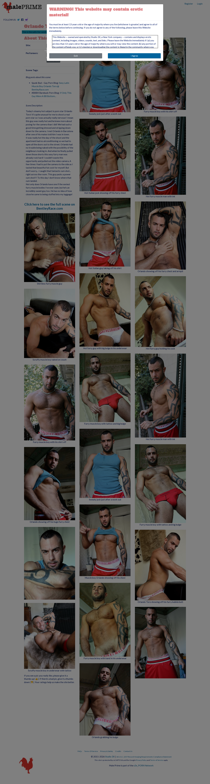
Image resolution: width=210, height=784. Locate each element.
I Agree (134, 55)
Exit (76, 55)
